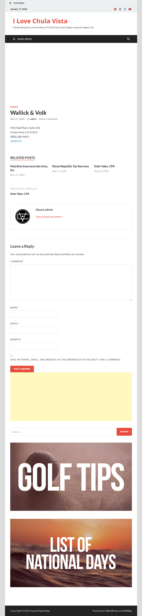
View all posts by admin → (50, 216)
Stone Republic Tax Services (70, 166)
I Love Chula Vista (40, 21)
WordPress (112, 610)
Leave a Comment (48, 119)
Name (14, 307)
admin (33, 119)
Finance (14, 107)
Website (15, 339)
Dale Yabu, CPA (104, 166)
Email (15, 323)
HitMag (127, 610)
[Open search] (128, 39)
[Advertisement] (71, 74)
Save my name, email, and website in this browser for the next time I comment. (65, 359)
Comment (17, 261)
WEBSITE (16, 141)
